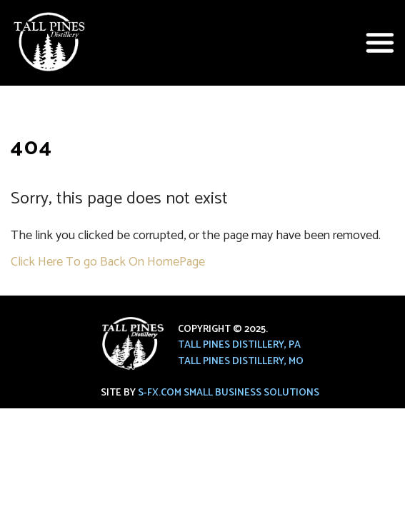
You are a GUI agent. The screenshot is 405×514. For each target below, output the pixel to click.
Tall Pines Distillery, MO (241, 361)
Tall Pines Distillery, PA (239, 345)
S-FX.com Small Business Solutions (228, 393)
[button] (380, 43)
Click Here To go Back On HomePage (108, 262)
